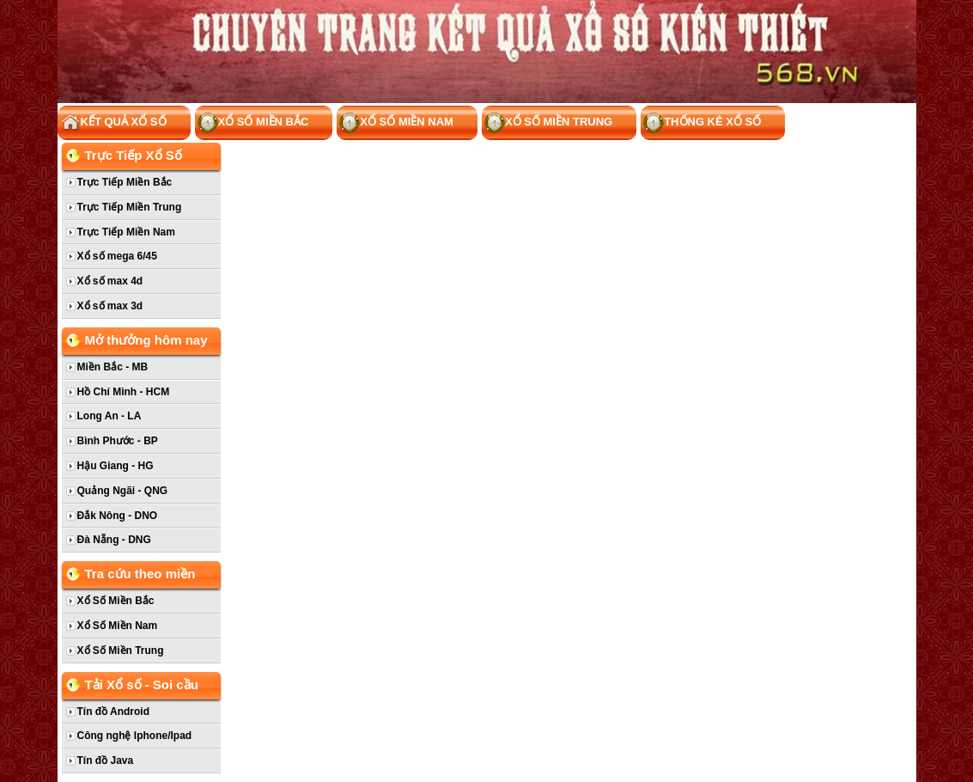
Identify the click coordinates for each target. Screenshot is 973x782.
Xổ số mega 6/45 (117, 256)
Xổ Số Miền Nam (396, 123)
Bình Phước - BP (117, 441)
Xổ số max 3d (110, 306)
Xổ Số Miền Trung (548, 123)
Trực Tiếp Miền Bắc (125, 182)
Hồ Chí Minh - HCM (123, 392)
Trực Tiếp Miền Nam (126, 232)
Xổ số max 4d (110, 281)
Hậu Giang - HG (115, 466)
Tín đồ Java (105, 761)
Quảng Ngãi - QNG (122, 491)
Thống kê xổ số (702, 123)
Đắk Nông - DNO (117, 516)
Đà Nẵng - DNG (114, 540)
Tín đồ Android (113, 712)
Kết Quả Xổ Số (113, 123)
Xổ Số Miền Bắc (253, 123)
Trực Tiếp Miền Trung (129, 207)
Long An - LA (109, 416)
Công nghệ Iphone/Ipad (134, 736)
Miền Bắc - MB (113, 367)
